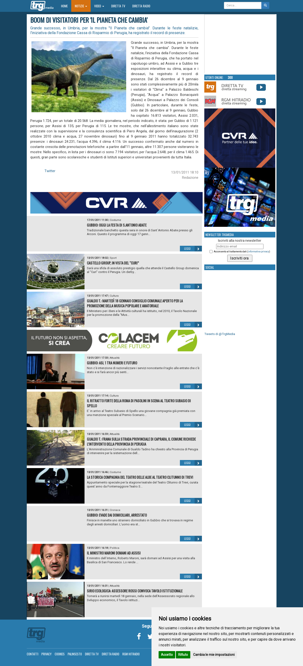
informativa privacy (258, 251)
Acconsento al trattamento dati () (242, 251)
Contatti (32, 654)
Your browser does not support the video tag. (240, 44)
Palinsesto (75, 654)
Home (66, 5)
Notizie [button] (81, 6)
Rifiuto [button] (183, 655)
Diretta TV (118, 6)
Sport (113, 257)
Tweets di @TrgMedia (219, 334)
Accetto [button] (167, 655)
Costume (115, 220)
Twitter (50, 171)
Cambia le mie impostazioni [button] (214, 655)
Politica (114, 548)
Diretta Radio (141, 6)
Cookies (60, 654)
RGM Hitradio (131, 654)
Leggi (193, 248)
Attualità (115, 357)
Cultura (114, 295)
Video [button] (99, 6)
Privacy (46, 654)
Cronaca (115, 510)
